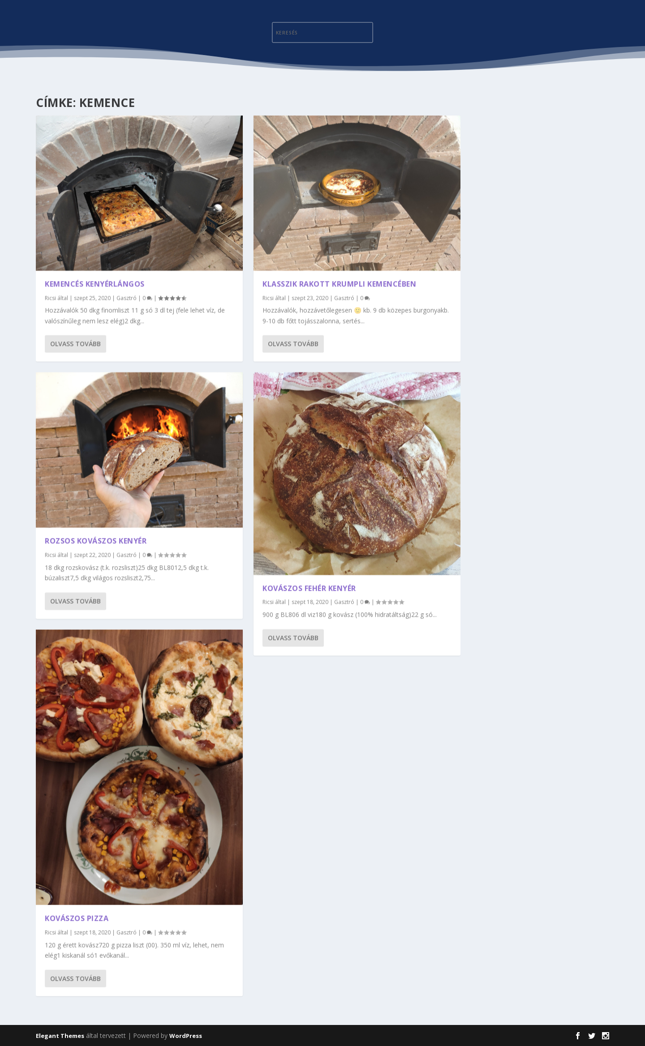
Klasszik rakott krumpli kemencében (339, 282)
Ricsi (50, 296)
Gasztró (126, 296)
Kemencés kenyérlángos (95, 282)
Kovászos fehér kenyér (309, 586)
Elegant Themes (60, 1036)
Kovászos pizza (76, 916)
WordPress (185, 1036)
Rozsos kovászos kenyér (95, 539)
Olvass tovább (75, 342)
